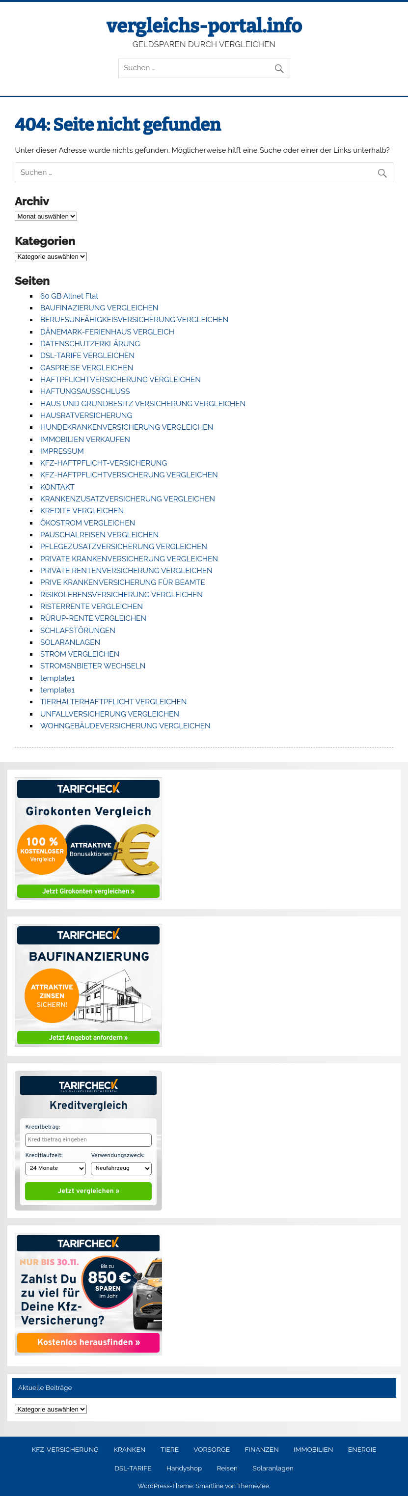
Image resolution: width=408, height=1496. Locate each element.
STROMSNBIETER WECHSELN (93, 666)
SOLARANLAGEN (70, 642)
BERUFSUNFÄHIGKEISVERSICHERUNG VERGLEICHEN (134, 319)
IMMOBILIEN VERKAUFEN (85, 439)
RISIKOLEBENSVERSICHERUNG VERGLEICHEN (121, 594)
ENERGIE (362, 1447)
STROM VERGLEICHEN (79, 654)
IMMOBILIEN (313, 1447)
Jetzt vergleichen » (88, 1189)
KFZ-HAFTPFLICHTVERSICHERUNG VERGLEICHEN (129, 475)
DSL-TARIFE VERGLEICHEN (87, 355)
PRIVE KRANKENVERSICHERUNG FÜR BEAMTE (122, 582)
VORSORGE (211, 1447)
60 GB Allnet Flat (69, 296)
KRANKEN (129, 1447)
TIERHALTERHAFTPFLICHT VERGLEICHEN (113, 701)
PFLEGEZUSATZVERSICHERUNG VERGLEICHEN (123, 546)
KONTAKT (57, 487)
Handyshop (184, 1466)
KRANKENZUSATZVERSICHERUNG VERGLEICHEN (127, 499)
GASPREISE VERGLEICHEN (86, 367)
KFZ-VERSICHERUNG (64, 1447)
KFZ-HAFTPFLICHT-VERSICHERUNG (103, 463)
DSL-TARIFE (132, 1466)
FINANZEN (261, 1447)
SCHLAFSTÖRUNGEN (77, 630)
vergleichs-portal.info (204, 26)
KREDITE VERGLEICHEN (82, 510)
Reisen (227, 1466)
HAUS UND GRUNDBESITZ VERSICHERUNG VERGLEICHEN (142, 403)
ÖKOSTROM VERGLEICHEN (87, 523)
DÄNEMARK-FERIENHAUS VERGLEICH (107, 332)
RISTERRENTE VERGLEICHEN (91, 606)
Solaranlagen (272, 1466)
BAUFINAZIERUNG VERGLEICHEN (99, 308)
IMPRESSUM (62, 451)
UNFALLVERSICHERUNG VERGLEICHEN (109, 714)
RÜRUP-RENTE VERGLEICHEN (93, 618)
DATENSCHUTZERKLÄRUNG (90, 343)
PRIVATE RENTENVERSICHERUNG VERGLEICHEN (126, 570)
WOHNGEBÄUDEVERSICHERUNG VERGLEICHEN (125, 725)
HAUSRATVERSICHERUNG (86, 415)
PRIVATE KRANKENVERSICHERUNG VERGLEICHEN (129, 558)
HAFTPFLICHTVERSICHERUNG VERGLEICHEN (120, 379)
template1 (57, 678)
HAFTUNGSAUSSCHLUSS (85, 391)
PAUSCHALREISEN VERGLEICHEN (99, 534)
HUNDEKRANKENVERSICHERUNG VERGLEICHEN (126, 427)
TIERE (170, 1447)
